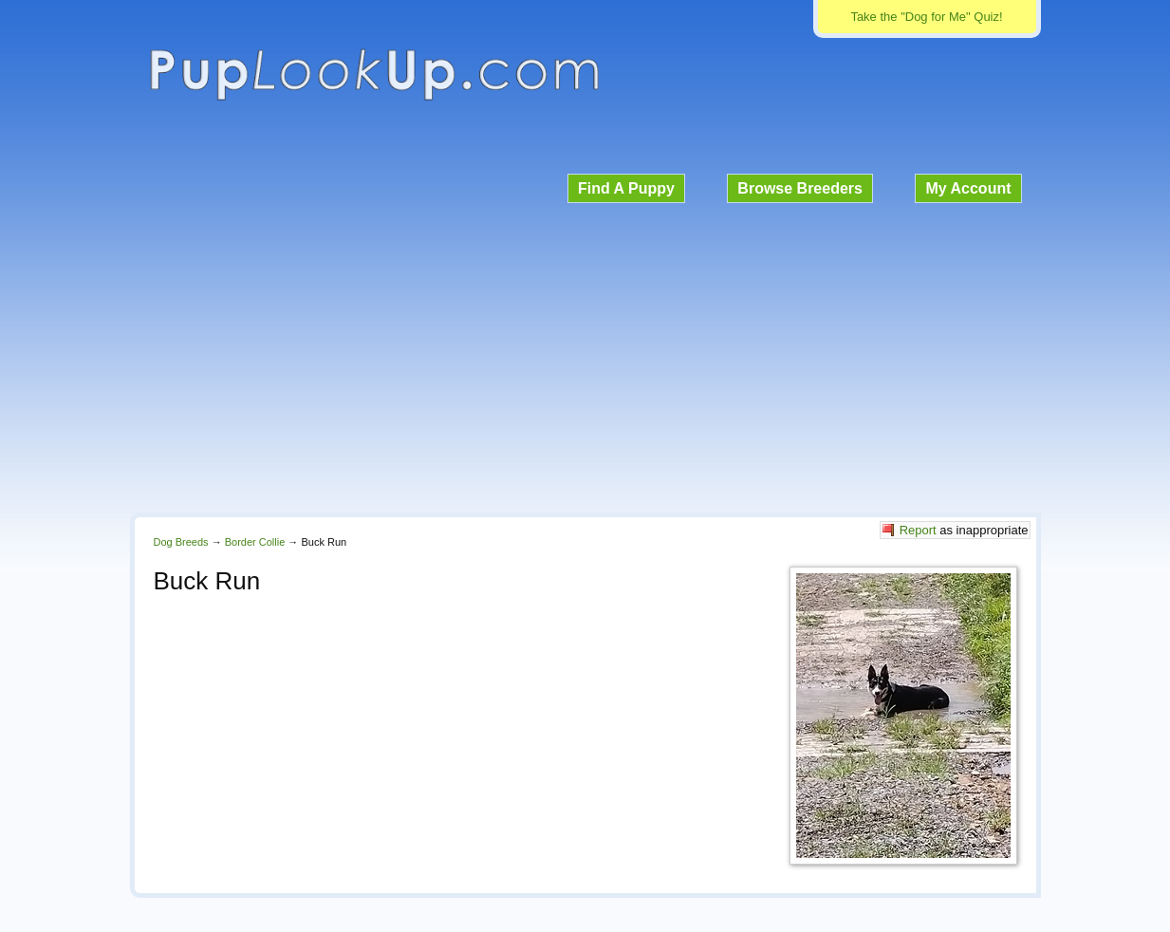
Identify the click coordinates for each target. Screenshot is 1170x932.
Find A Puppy (626, 188)
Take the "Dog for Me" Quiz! (926, 16)
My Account (968, 188)
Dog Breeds (181, 542)
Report (918, 530)
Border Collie (255, 542)
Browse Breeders (800, 188)
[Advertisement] (585, 355)
